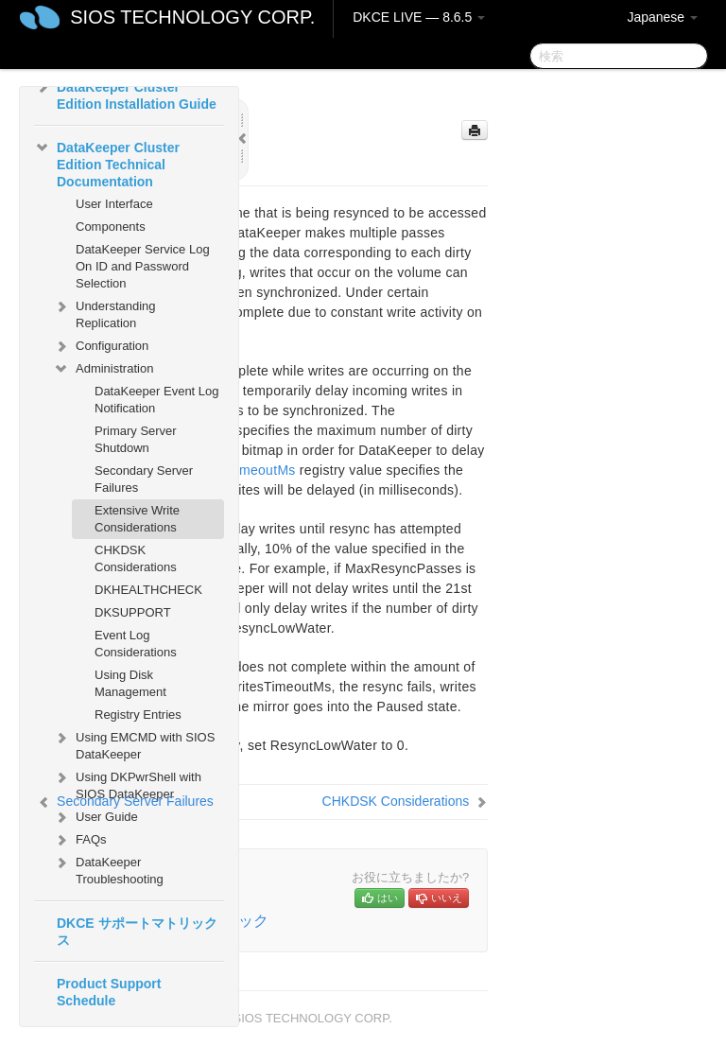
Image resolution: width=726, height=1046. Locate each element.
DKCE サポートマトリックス (137, 931)
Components (111, 226)
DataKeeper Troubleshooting (108, 868)
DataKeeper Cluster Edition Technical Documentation (107, 162)
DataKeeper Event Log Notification (157, 399)
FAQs (80, 839)
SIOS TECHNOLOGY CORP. (192, 17)
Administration (103, 368)
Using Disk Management (130, 683)
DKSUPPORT (133, 612)
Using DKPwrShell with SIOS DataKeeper (127, 783)
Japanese (662, 17)
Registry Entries (138, 714)
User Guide (95, 817)
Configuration (100, 346)
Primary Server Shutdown (136, 439)
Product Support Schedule (109, 992)
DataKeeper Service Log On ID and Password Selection (143, 266)
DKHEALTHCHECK (148, 590)
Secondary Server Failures (144, 479)
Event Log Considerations (136, 643)
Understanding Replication (104, 312)
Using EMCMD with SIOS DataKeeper (134, 743)
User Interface (114, 204)
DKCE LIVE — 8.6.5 (419, 17)
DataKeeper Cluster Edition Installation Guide (125, 94)
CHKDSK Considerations (136, 558)
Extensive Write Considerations (137, 518)
